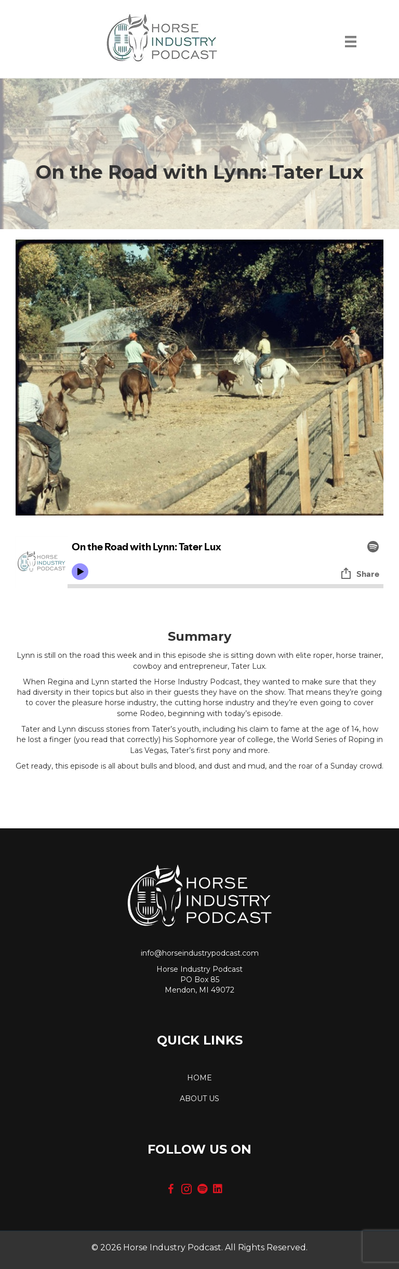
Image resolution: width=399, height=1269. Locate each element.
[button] (171, 1189)
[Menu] (351, 44)
